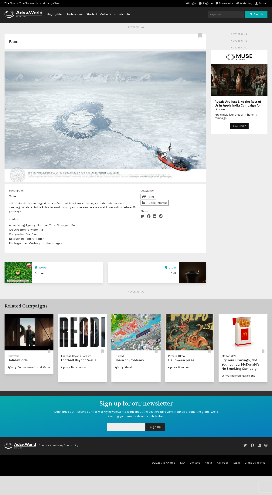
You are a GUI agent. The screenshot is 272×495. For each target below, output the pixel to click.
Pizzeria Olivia (176, 356)
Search (256, 14)
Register (206, 3)
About (208, 462)
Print (148, 196)
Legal (236, 462)
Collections (108, 14)
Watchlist (125, 14)
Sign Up (155, 427)
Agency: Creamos (178, 367)
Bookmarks (224, 3)
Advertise (222, 462)
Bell (173, 273)
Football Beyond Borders (76, 356)
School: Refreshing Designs (238, 375)
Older (170, 267)
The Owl (119, 356)
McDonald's (229, 356)
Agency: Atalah (123, 367)
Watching (244, 3)
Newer (41, 267)
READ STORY (239, 126)
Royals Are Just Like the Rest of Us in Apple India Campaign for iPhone (238, 105)
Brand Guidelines (255, 462)
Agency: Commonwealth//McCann (29, 367)
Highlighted (55, 14)
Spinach (40, 273)
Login (191, 3)
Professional (74, 14)
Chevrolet (13, 356)
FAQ (182, 462)
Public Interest (154, 203)
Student (91, 14)
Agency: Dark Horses (73, 367)
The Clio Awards (29, 3)
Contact (195, 462)
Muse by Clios (50, 3)
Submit (261, 3)
